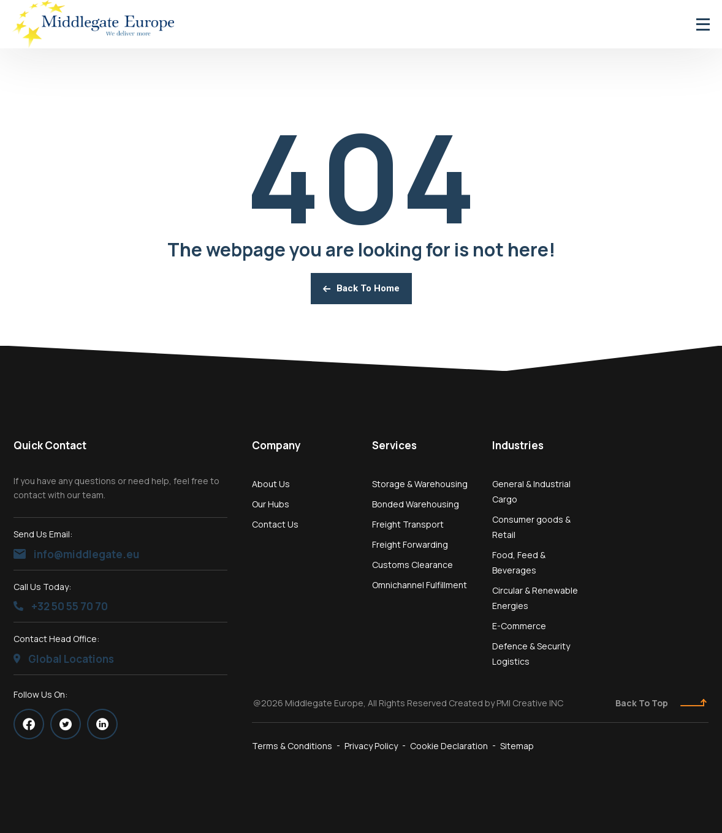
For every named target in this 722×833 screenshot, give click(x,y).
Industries (518, 445)
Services (394, 445)
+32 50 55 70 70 (60, 606)
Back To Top (661, 703)
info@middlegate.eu (76, 554)
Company (276, 445)
